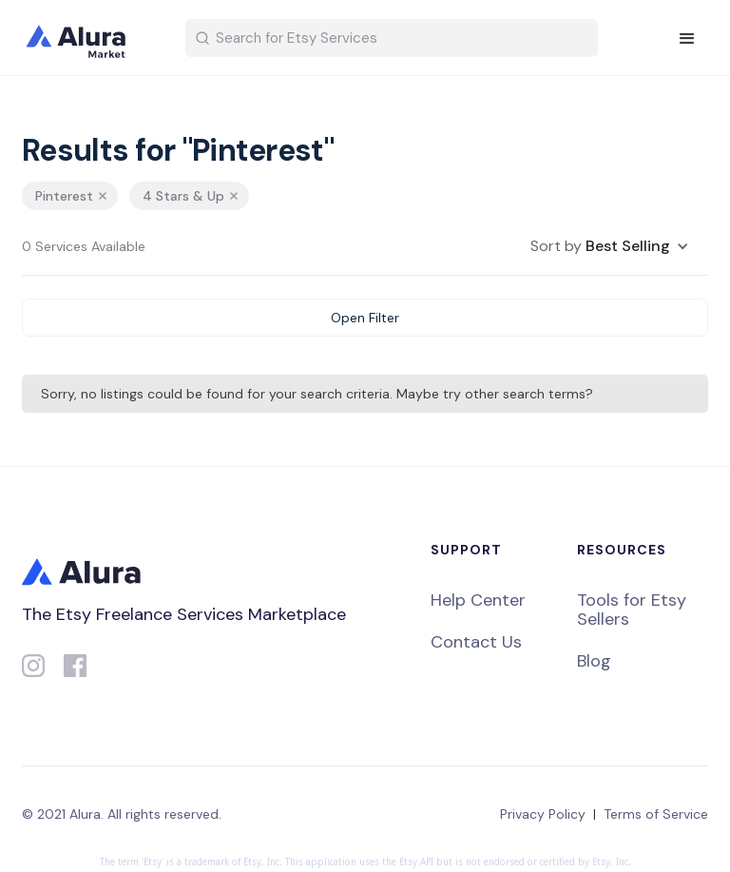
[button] (687, 39)
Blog (594, 660)
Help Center (478, 600)
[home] (88, 38)
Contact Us (476, 641)
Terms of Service (656, 814)
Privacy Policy (543, 814)
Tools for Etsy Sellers (631, 610)
